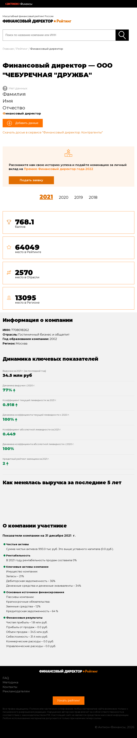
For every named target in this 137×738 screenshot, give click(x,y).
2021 (46, 196)
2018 (93, 197)
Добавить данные (26, 123)
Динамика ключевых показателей (50, 359)
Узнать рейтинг (122, 35)
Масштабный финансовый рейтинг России (28, 16)
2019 (78, 197)
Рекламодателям (16, 691)
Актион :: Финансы (18, 4)
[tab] (68, 261)
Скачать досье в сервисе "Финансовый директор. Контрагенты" (53, 132)
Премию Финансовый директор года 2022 (58, 169)
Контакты (10, 687)
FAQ (6, 678)
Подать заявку (31, 180)
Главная (8, 48)
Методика (10, 682)
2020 (63, 197)
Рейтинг (22, 48)
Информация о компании (38, 320)
